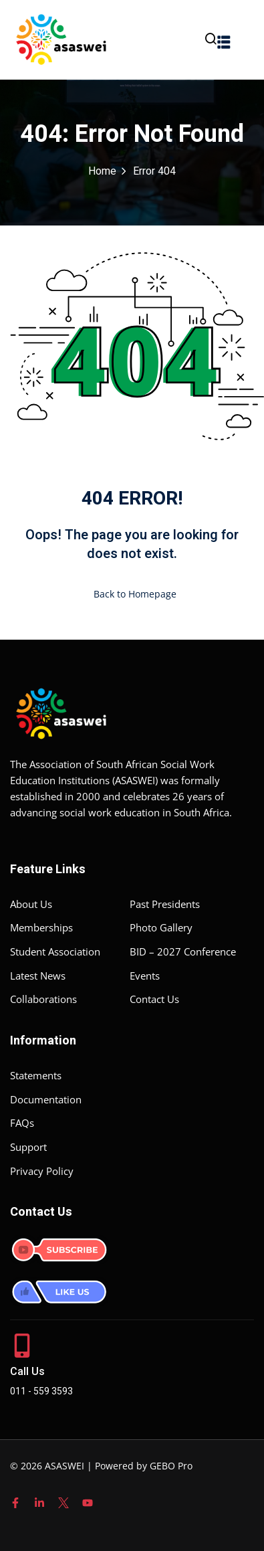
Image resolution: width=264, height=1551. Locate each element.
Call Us (27, 1371)
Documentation (46, 1099)
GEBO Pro (171, 1465)
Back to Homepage (132, 593)
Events (145, 975)
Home (102, 171)
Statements (35, 1075)
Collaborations (43, 999)
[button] (224, 41)
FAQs (22, 1122)
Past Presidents (165, 904)
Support (28, 1147)
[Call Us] (22, 1346)
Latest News (37, 975)
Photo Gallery (161, 927)
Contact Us (154, 999)
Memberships (41, 927)
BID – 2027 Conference (183, 951)
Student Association (55, 951)
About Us (31, 904)
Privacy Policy (42, 1171)
